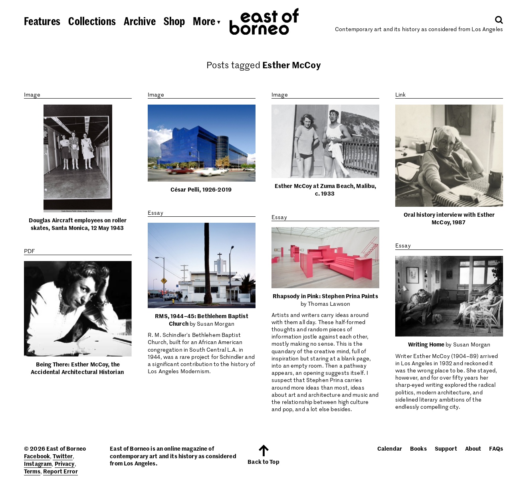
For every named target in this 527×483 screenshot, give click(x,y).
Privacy (65, 463)
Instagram (38, 463)
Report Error (60, 471)
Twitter (63, 456)
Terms (32, 471)
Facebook (37, 456)
